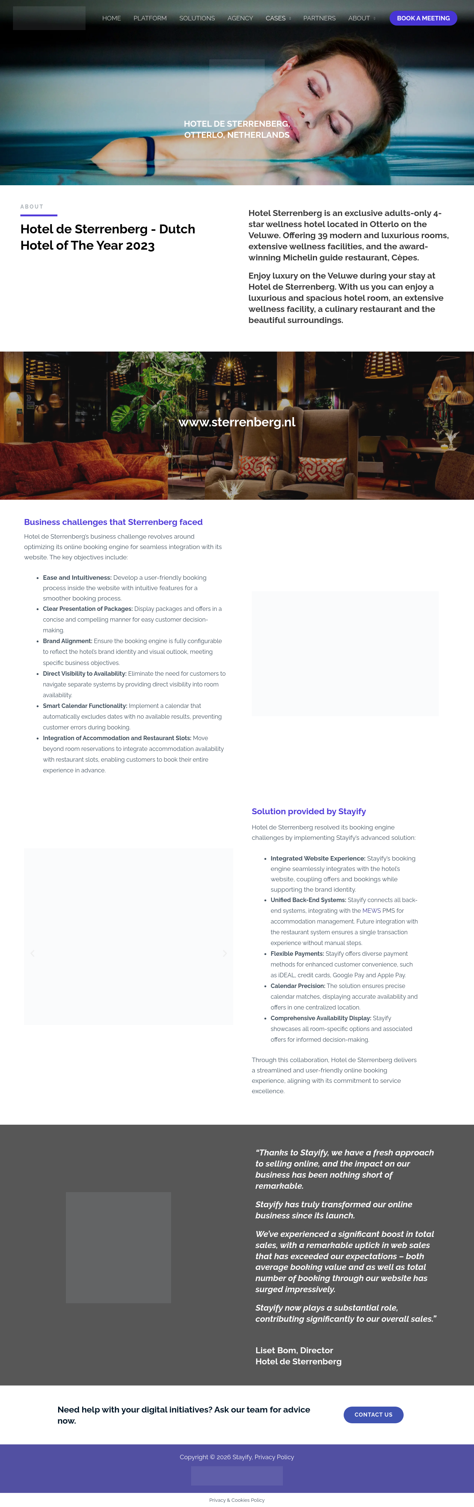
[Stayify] (49, 17)
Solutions (197, 18)
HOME (111, 18)
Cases (276, 18)
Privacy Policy (274, 1457)
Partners (319, 18)
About (359, 18)
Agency (240, 18)
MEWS (372, 910)
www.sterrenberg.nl (237, 422)
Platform (150, 18)
